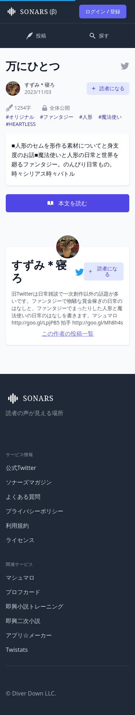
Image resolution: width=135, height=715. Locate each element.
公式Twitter (21, 468)
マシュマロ (20, 577)
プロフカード (23, 592)
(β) (31, 11)
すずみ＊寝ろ (39, 84)
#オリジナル (20, 116)
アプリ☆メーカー (29, 635)
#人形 (86, 116)
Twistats (17, 650)
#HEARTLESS (21, 124)
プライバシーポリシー (34, 511)
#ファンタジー (56, 116)
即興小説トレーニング (34, 606)
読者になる (108, 88)
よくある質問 (23, 497)
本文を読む (67, 203)
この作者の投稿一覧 (68, 333)
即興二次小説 (23, 621)
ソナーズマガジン (29, 482)
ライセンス (20, 540)
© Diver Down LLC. (31, 693)
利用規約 (17, 525)
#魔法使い (110, 116)
